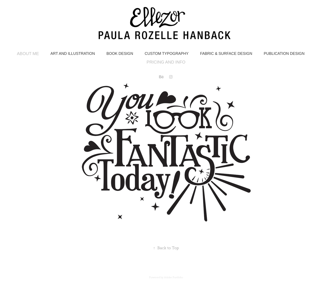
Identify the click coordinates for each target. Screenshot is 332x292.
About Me (28, 53)
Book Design (120, 53)
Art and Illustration (72, 53)
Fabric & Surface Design (226, 53)
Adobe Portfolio (173, 277)
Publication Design (284, 53)
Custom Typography (166, 53)
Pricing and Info (166, 62)
